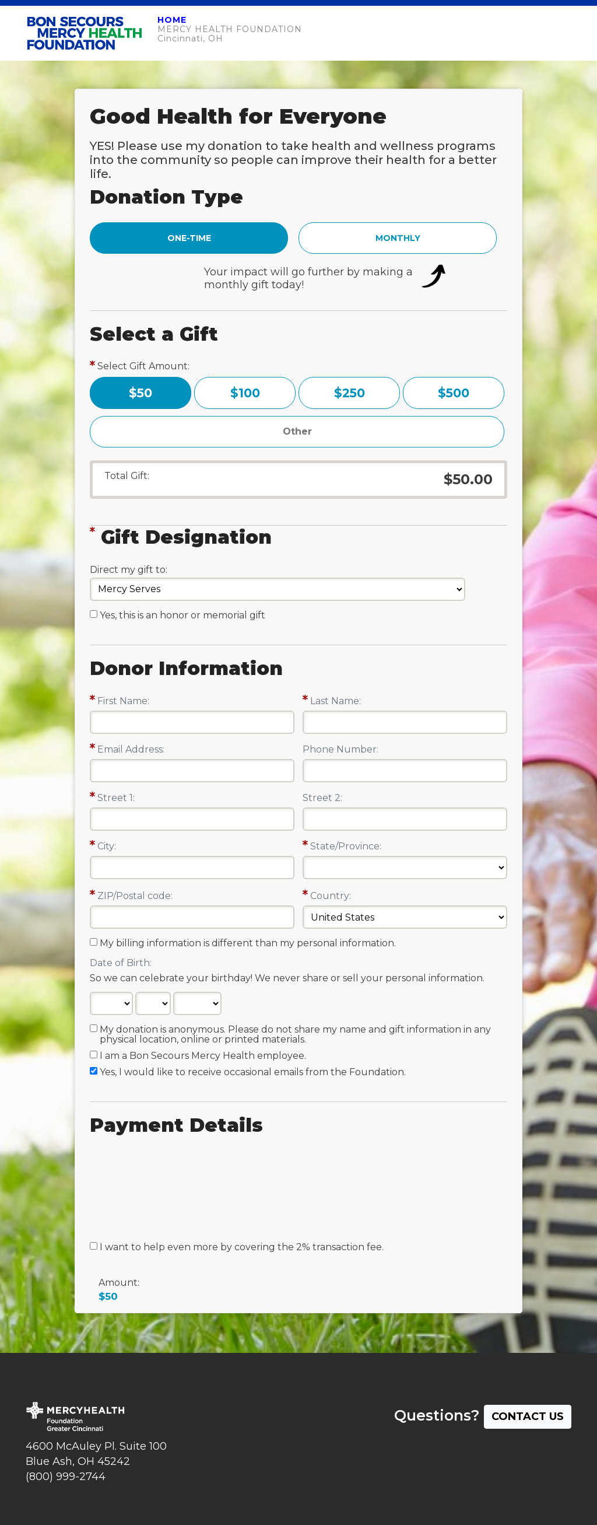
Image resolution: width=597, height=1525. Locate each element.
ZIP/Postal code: (135, 895)
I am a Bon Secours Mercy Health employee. (203, 1056)
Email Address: (130, 749)
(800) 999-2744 (66, 1476)
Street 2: (322, 797)
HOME (172, 20)
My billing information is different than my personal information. (248, 943)
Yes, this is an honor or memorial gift (182, 615)
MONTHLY (397, 238)
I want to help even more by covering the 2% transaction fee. (242, 1247)
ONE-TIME (189, 238)
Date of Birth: (121, 962)
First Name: (123, 700)
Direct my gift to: (128, 569)
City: (106, 846)
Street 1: (116, 797)
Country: (330, 895)
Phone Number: (340, 749)
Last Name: (335, 700)
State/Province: (345, 846)
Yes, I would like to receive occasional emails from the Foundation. (253, 1072)
